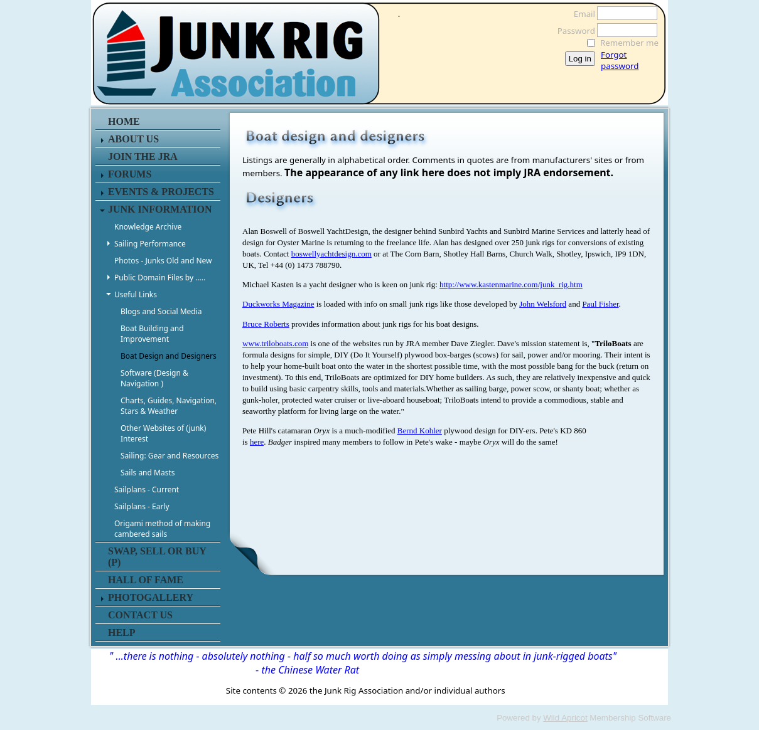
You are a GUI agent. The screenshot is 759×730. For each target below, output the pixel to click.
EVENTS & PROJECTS (161, 191)
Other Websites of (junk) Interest (163, 433)
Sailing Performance (150, 243)
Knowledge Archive (147, 226)
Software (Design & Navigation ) (154, 378)
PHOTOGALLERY (150, 597)
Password (573, 30)
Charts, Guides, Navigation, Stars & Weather (169, 405)
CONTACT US (140, 615)
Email (581, 13)
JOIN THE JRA (143, 156)
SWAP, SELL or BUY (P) (157, 557)
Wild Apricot (565, 717)
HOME (124, 121)
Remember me (629, 42)
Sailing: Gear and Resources (169, 455)
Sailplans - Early (142, 506)
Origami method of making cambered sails (162, 528)
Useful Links (135, 294)
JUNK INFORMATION (160, 209)
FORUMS (129, 174)
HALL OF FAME (145, 579)
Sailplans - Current (146, 489)
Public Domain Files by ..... (159, 277)
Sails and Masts (148, 472)
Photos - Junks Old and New (163, 260)
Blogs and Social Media (161, 311)
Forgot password (619, 60)
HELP (122, 632)
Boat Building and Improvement (152, 333)
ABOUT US (133, 139)
